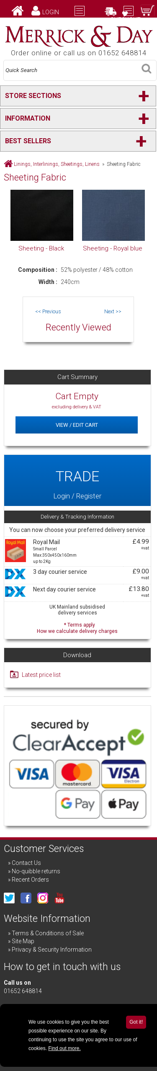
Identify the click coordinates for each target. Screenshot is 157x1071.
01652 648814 (23, 991)
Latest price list (41, 674)
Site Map (23, 941)
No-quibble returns (36, 871)
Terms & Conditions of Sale (48, 933)
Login (50, 12)
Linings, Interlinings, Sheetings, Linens (57, 164)
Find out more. (64, 1048)
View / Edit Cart (77, 425)
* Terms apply (77, 627)
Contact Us (26, 862)
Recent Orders (30, 879)
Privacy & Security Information (52, 949)
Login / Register (77, 480)
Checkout (125, 19)
